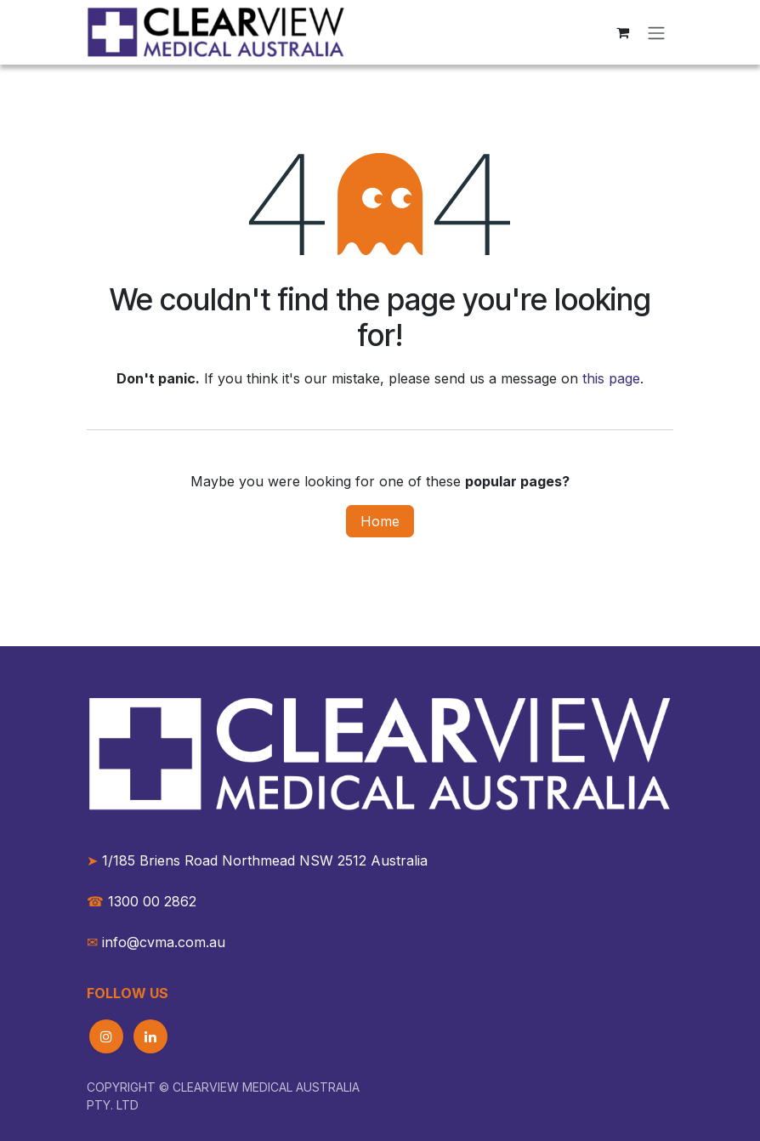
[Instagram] (106, 1036)
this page (611, 378)
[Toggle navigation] (656, 32)
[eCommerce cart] (622, 32)
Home (380, 521)
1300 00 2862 (141, 901)
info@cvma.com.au (163, 942)
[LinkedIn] (150, 1036)
